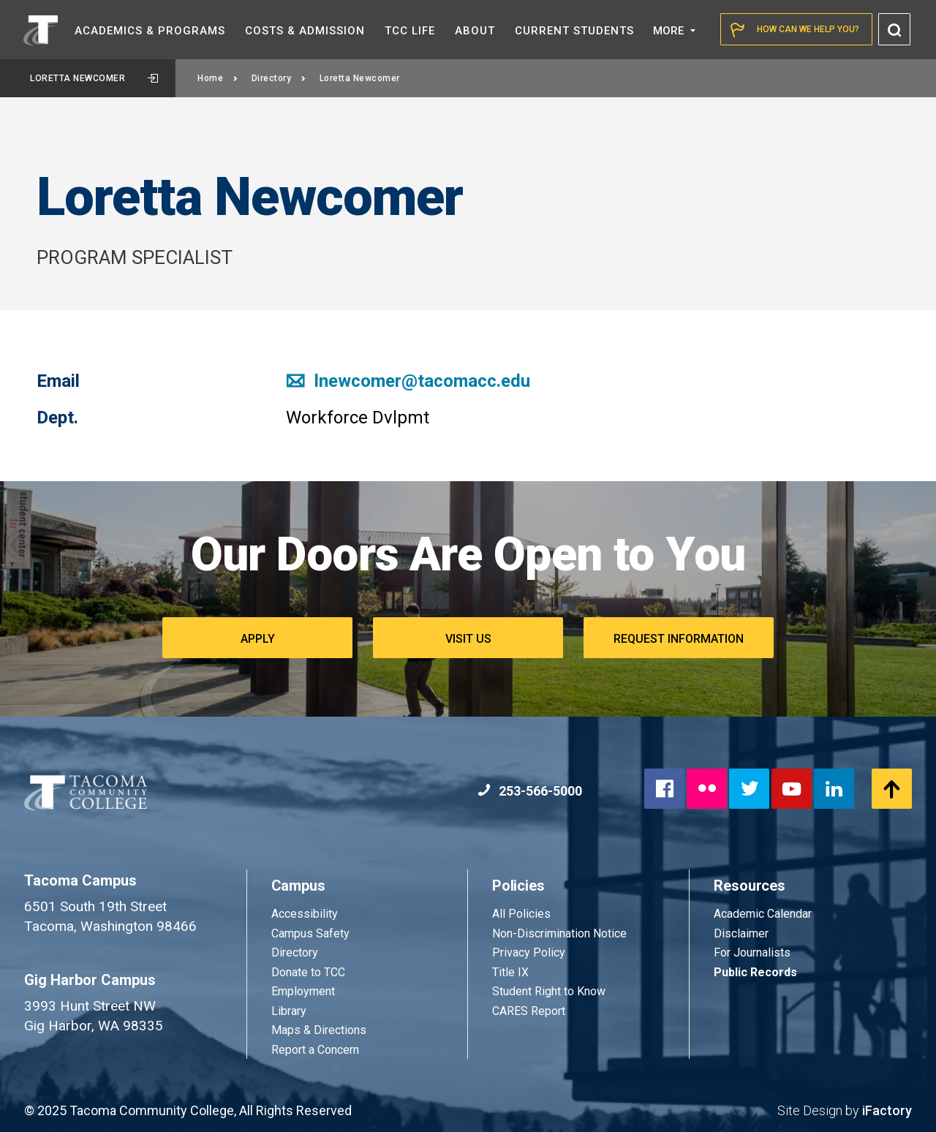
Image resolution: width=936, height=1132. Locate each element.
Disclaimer (741, 933)
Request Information (679, 639)
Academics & (150, 30)
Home (217, 78)
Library (288, 1011)
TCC (410, 30)
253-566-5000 (530, 791)
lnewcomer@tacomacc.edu (408, 381)
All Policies (523, 914)
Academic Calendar (763, 914)
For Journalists (752, 952)
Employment (303, 991)
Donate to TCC (308, 972)
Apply (258, 639)
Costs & (305, 30)
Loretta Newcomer (94, 78)
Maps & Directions (318, 1030)
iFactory (887, 1110)
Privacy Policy (528, 952)
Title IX (510, 972)
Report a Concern (315, 1050)
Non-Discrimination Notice (559, 933)
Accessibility (304, 914)
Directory (279, 78)
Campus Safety (310, 933)
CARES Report (528, 1011)
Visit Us (468, 639)
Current (574, 30)
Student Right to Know (548, 991)
